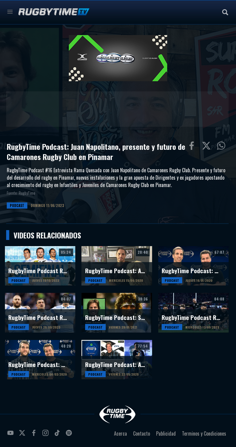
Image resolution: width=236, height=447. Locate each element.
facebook (35, 435)
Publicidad (166, 433)
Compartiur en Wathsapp (222, 147)
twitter (23, 435)
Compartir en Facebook (193, 147)
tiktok (58, 435)
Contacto (141, 433)
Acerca (120, 433)
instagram (46, 435)
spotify (70, 435)
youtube (11, 435)
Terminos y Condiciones (204, 433)
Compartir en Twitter (207, 147)
